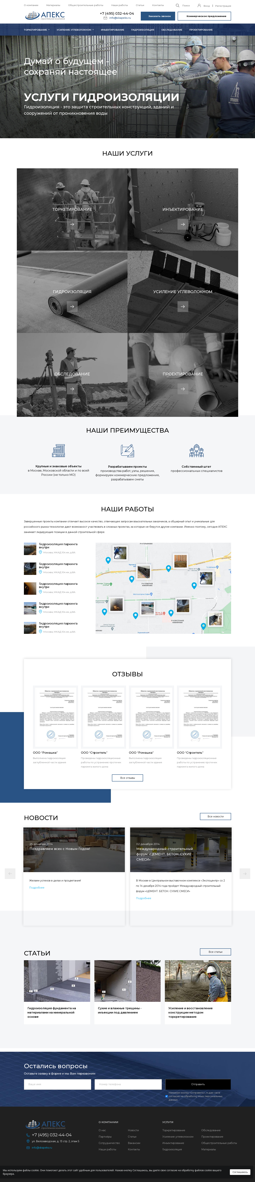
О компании (31, 5)
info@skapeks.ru (120, 17)
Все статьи (215, 951)
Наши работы (119, 5)
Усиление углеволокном (74, 29)
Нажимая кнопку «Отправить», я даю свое (195, 1096)
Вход (206, 5)
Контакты (158, 5)
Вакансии (134, 1143)
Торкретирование (173, 1130)
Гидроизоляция (142, 29)
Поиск (186, 5)
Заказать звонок (160, 16)
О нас (102, 1130)
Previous (10, 873)
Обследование (171, 29)
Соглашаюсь (240, 1172)
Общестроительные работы (85, 5)
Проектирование (201, 29)
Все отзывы (127, 778)
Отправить (198, 1084)
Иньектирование (112, 29)
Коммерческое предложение (206, 16)
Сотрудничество (109, 1143)
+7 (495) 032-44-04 (117, 13)
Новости (133, 1130)
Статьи (140, 5)
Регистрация (223, 5)
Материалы (53, 5)
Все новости (216, 816)
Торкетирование (35, 29)
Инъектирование (173, 1143)
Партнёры (105, 1136)
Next (245, 873)
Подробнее (36, 887)
